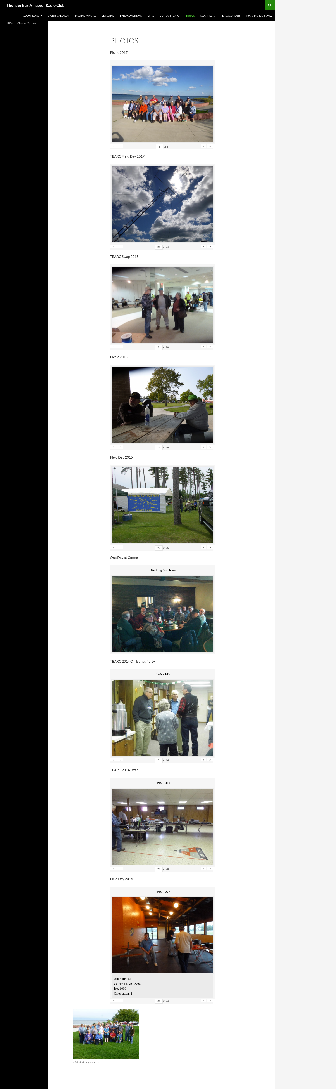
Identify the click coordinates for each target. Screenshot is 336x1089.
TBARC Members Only (259, 15)
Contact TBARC (169, 15)
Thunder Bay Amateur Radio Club (35, 5)
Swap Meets (207, 15)
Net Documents (230, 15)
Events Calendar (58, 15)
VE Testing (108, 15)
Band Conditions (131, 15)
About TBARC (31, 15)
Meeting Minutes (85, 15)
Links (151, 15)
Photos (190, 15)
